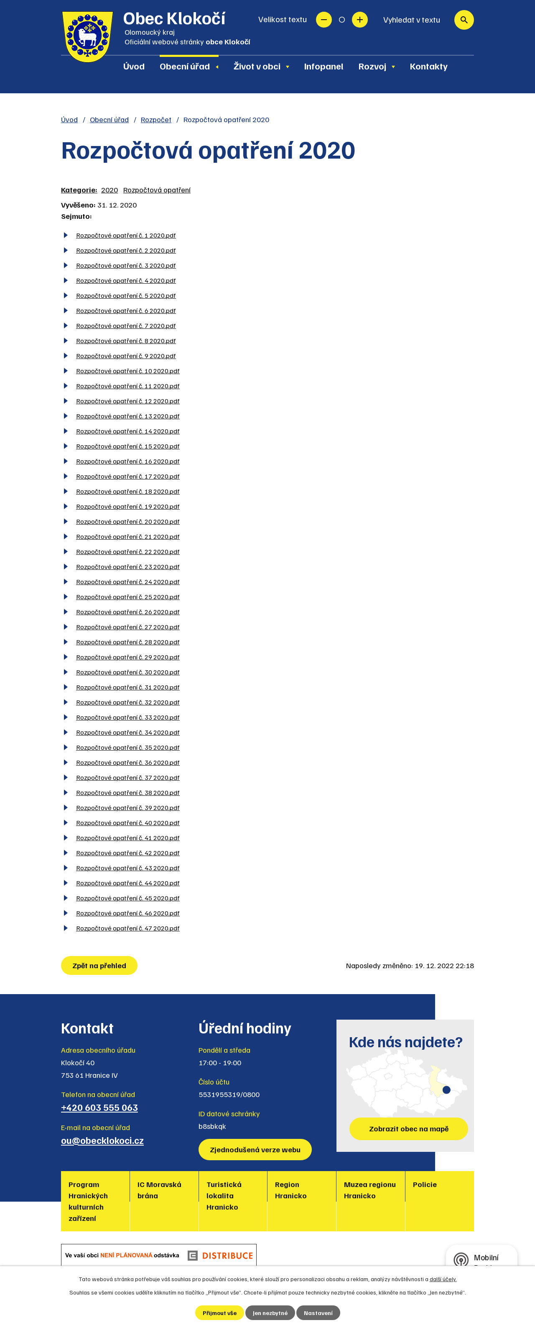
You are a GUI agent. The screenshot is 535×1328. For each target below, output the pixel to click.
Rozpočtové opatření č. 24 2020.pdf (128, 581)
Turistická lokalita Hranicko (224, 1195)
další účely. (443, 1278)
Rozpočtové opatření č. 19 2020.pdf (128, 506)
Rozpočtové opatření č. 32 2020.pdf (128, 701)
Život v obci (257, 66)
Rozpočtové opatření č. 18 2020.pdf (128, 491)
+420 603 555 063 (99, 1107)
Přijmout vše (220, 1312)
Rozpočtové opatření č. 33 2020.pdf (128, 717)
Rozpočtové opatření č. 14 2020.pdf (128, 430)
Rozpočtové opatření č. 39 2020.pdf (128, 807)
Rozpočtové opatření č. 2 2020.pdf (126, 250)
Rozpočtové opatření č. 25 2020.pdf (128, 596)
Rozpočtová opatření (157, 189)
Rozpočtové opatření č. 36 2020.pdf (128, 762)
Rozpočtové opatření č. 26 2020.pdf (128, 611)
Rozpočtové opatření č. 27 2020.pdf (128, 626)
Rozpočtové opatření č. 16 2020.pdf (128, 460)
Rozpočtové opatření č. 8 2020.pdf (126, 340)
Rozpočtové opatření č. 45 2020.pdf (128, 897)
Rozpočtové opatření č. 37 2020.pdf (128, 777)
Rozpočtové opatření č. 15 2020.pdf (128, 445)
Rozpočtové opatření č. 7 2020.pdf (126, 325)
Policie (425, 1184)
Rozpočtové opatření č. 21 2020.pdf (128, 536)
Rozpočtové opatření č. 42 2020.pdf (128, 852)
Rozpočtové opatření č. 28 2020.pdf (128, 641)
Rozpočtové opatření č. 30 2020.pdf (128, 671)
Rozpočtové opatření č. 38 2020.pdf (128, 792)
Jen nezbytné (270, 1312)
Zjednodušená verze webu (255, 1149)
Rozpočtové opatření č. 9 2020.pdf (126, 355)
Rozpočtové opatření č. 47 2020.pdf (128, 927)
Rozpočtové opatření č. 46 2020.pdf (128, 912)
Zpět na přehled (99, 965)
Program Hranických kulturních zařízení (88, 1201)
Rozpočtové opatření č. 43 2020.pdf (128, 867)
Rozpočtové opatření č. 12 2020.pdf (128, 400)
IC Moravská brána (159, 1189)
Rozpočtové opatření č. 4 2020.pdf (126, 280)
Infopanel (324, 66)
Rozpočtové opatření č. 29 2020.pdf (128, 656)
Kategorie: (79, 189)
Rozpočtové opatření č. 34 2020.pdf (128, 732)
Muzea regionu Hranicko (370, 1189)
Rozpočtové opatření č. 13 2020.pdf (128, 415)
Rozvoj (372, 66)
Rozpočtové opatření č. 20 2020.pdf (128, 521)
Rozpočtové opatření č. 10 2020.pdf (128, 370)
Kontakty (429, 66)
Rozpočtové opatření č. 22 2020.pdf (128, 551)
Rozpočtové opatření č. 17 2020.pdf (128, 476)
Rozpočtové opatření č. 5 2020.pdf (126, 295)
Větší (360, 20)
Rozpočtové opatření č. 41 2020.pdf (128, 837)
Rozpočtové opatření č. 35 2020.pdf (128, 747)
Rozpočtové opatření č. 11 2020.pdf (128, 385)
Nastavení (318, 1312)
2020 (109, 189)
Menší (324, 20)
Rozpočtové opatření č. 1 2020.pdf (126, 235)
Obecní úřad (185, 66)
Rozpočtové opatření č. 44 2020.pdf (128, 882)
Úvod (134, 66)
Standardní (342, 20)
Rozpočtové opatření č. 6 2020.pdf (126, 310)
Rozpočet (156, 119)
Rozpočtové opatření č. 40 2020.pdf (128, 822)
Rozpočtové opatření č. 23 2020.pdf (128, 566)
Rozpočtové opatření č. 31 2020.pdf (128, 686)
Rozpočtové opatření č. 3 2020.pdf (126, 265)
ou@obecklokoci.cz (102, 1140)
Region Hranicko (291, 1189)
